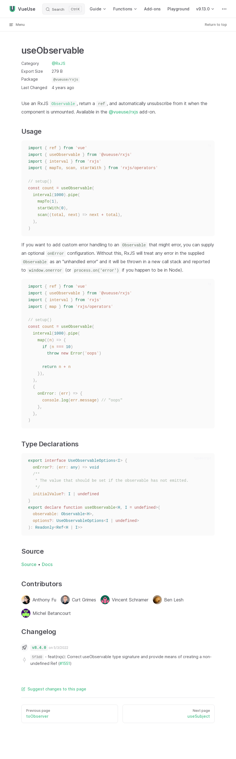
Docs (47, 564)
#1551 (65, 663)
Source (29, 564)
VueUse (22, 9)
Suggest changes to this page (53, 689)
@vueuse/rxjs (123, 112)
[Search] (63, 9)
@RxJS (58, 63)
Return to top (216, 24)
